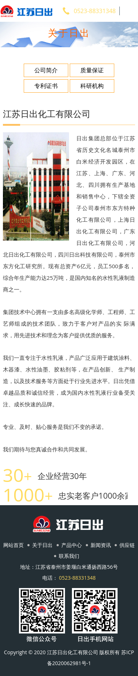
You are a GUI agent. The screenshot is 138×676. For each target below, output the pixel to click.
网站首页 (13, 545)
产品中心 (71, 545)
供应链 (127, 545)
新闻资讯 (101, 545)
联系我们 (69, 555)
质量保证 (92, 70)
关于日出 (42, 545)
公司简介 (46, 70)
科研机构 (92, 86)
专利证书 (46, 86)
